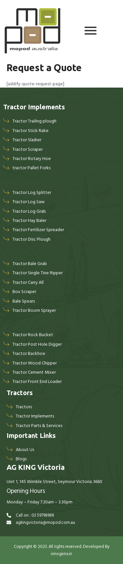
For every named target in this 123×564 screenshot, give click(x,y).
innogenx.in (61, 553)
